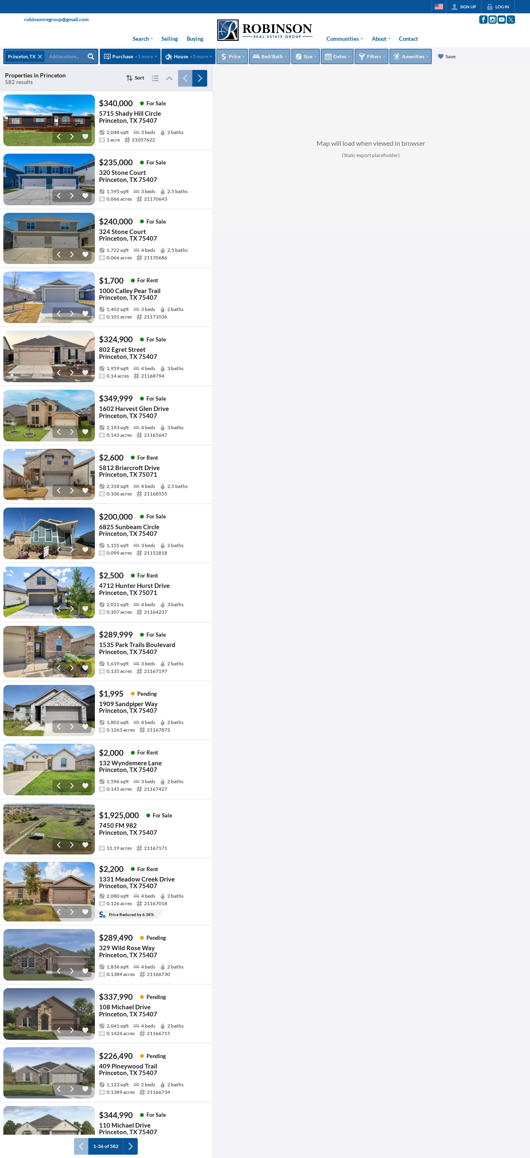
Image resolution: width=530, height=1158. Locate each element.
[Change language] (439, 6)
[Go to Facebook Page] (483, 19)
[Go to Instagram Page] (492, 19)
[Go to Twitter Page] (510, 19)
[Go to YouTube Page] (501, 19)
